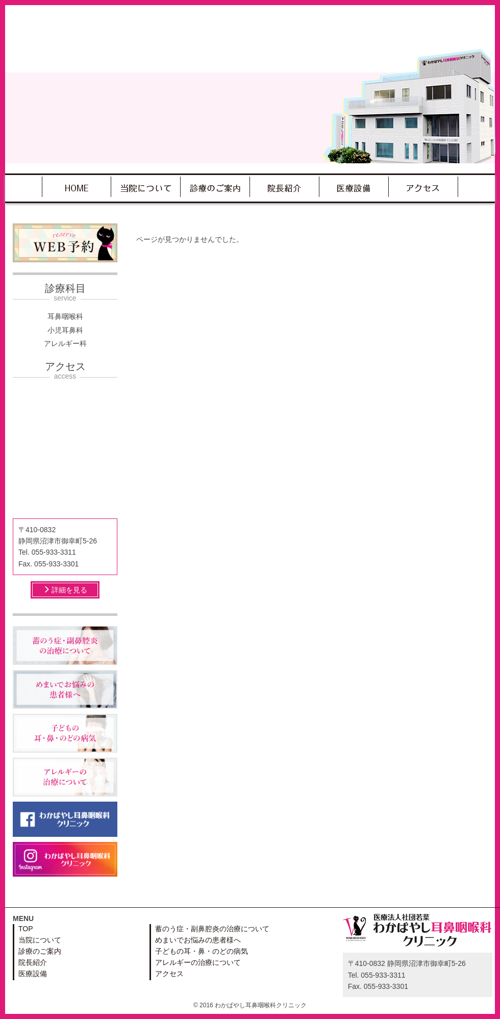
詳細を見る (65, 590)
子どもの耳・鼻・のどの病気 (201, 951)
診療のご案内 (215, 187)
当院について (145, 187)
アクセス (423, 187)
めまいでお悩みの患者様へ (198, 940)
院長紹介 (284, 187)
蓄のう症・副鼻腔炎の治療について (212, 929)
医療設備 (353, 187)
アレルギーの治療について (198, 962)
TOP (76, 187)
